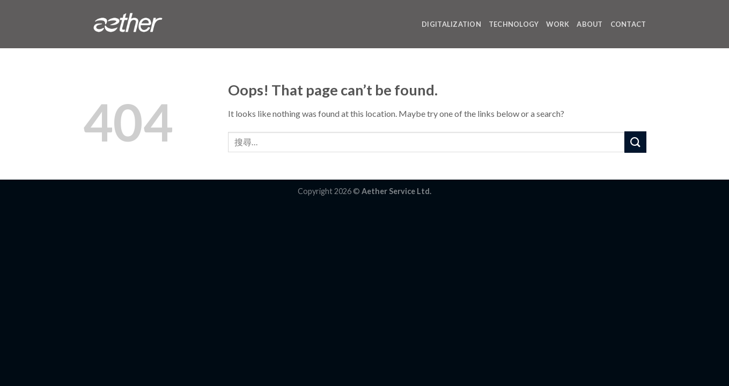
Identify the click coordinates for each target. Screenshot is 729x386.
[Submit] (635, 141)
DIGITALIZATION (451, 24)
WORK (557, 24)
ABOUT (589, 24)
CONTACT (628, 24)
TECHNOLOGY (514, 24)
